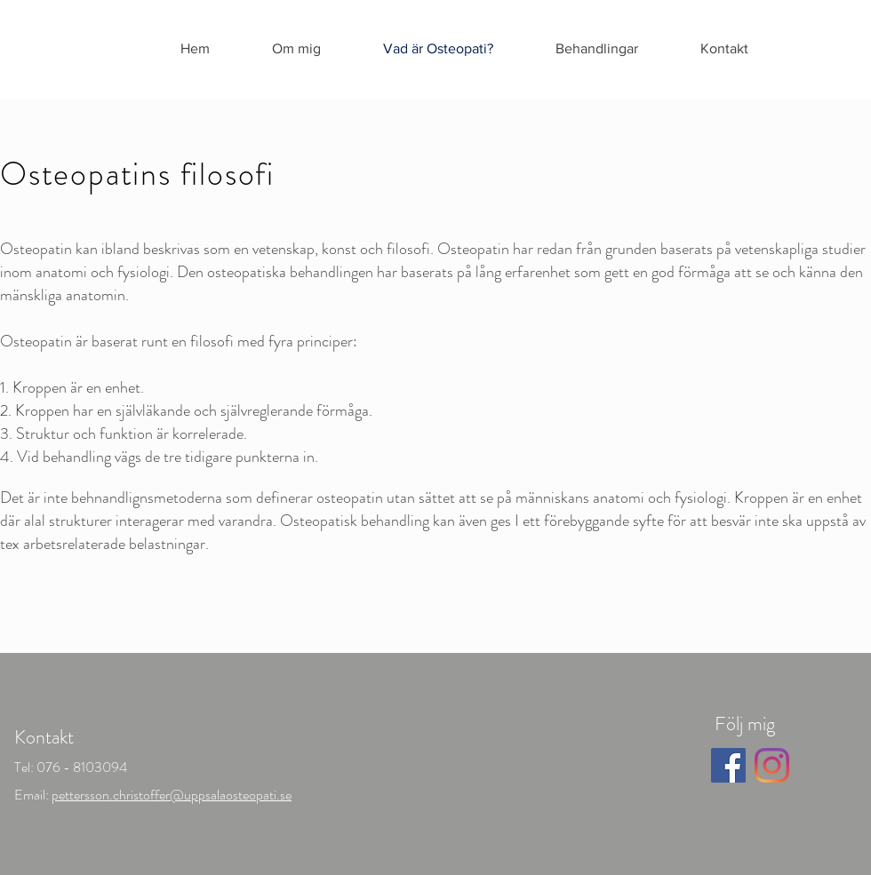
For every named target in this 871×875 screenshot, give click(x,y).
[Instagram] (772, 765)
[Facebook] (728, 765)
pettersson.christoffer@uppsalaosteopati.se (172, 794)
